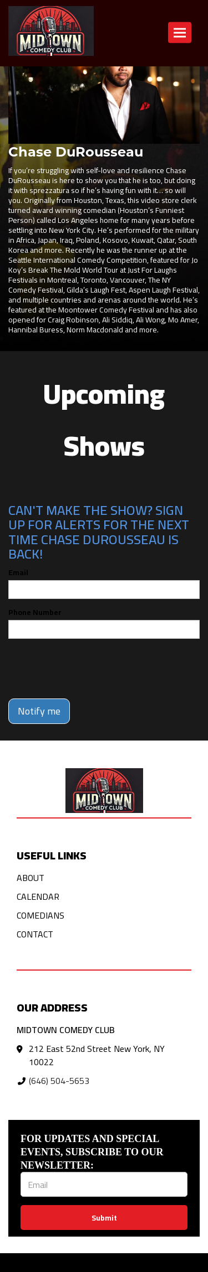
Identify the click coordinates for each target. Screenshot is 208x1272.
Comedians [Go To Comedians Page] (40, 915)
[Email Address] (104, 1184)
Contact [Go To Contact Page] (35, 934)
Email (18, 572)
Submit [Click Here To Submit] (104, 1218)
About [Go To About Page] (30, 877)
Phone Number (35, 612)
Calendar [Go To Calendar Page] (38, 896)
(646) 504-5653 (59, 1080)
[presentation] (92, 668)
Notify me (39, 711)
